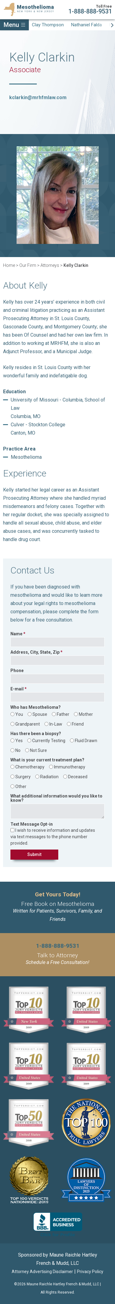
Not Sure (38, 750)
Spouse (40, 714)
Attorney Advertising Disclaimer (42, 1271)
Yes (19, 740)
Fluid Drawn (86, 740)
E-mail (17, 689)
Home (9, 265)
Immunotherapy (69, 766)
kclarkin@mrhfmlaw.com (38, 97)
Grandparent (27, 724)
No (18, 750)
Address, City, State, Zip (34, 652)
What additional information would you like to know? (56, 798)
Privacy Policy (90, 1271)
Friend (78, 724)
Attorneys (49, 265)
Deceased (77, 776)
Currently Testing (48, 740)
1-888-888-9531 (90, 11)
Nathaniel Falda (86, 25)
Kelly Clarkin (75, 265)
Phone (17, 670)
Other (20, 786)
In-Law (55, 724)
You (19, 714)
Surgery (23, 776)
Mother (86, 714)
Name (16, 634)
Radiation (49, 776)
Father (63, 714)
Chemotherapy (29, 766)
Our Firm (27, 265)
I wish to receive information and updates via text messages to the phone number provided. (52, 837)
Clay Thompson (48, 25)
